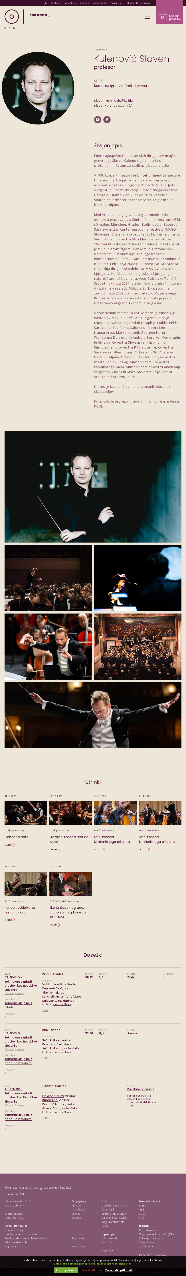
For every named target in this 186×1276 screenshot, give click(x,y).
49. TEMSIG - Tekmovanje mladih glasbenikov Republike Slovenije (21, 1095)
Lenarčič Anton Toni (56, 996)
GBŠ (142, 1209)
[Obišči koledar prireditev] (169, 12)
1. (164, 977)
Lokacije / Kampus (151, 1238)
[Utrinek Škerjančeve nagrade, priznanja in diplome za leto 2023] (70, 896)
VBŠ (141, 1217)
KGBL (142, 1205)
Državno (9, 993)
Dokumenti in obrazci (153, 1254)
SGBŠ (45, 1010)
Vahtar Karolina (54, 984)
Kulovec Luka (51, 1001)
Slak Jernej (50, 992)
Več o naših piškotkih (119, 1270)
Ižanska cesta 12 (16, 1201)
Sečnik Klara (51, 1040)
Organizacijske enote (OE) (156, 1234)
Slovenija (20, 993)
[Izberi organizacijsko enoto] (38, 18)
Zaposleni (78, 1238)
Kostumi (107, 1242)
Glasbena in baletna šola (21, 1234)
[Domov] (12, 19)
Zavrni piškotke (92, 1270)
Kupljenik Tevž (52, 988)
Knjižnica (10, 1246)
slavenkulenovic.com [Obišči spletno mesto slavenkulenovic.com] (111, 105)
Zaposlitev (79, 1246)
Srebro (132, 1033)
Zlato (131, 977)
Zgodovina (146, 1246)
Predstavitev (147, 1230)
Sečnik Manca (52, 1048)
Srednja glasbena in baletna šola (26, 1238)
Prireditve (78, 1209)
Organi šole (146, 1242)
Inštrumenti (109, 1238)
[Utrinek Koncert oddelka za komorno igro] (26, 896)
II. (5, 1016)
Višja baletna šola (16, 1242)
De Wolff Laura (53, 1096)
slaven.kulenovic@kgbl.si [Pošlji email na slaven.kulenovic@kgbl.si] (114, 100)
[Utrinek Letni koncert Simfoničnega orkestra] (115, 822)
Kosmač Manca (53, 1104)
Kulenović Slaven (62, 1004)
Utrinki (76, 1213)
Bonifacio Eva (52, 1044)
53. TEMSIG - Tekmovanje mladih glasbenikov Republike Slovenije (21, 984)
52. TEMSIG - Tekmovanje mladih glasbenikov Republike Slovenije (21, 1039)
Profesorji (78, 1234)
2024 (7, 973)
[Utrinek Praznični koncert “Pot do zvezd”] (70, 822)
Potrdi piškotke (66, 1270)
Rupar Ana (50, 1100)
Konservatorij (14, 1230)
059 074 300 (16, 1217)
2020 (7, 1085)
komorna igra (105, 85)
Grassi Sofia (51, 1108)
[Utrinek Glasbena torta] (26, 822)
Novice (76, 1205)
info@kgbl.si (16, 1213)
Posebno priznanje (140, 1089)
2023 (7, 1029)
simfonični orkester (134, 85)
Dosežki (77, 1217)
